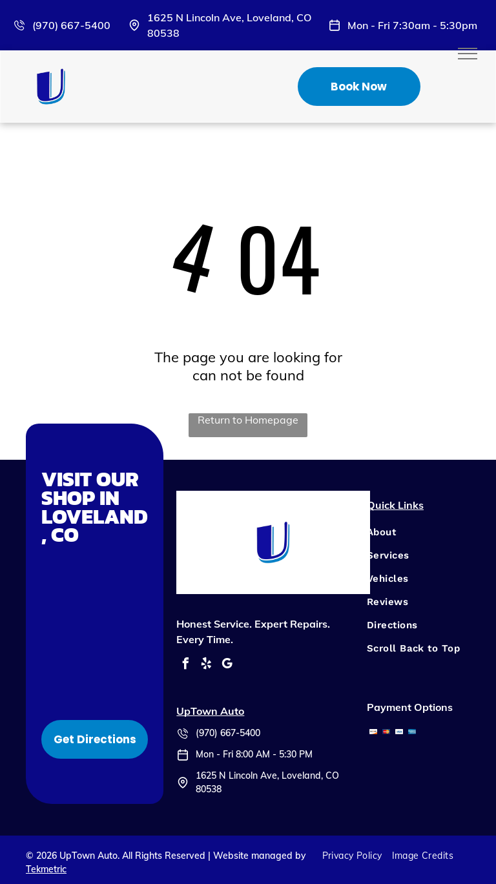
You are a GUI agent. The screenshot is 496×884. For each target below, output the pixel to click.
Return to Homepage (248, 419)
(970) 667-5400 (71, 25)
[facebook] (185, 665)
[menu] (467, 53)
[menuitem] (413, 532)
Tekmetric (46, 869)
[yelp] (206, 665)
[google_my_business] (227, 665)
